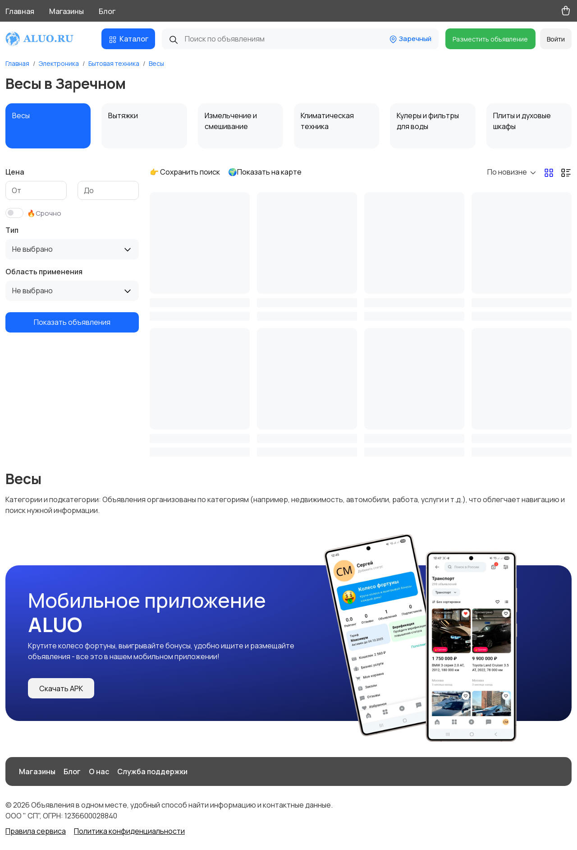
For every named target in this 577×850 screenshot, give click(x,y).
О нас (99, 771)
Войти (556, 39)
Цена (14, 172)
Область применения (43, 272)
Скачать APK (61, 688)
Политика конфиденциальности (129, 831)
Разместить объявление (490, 39)
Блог (107, 11)
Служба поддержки (152, 771)
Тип (11, 230)
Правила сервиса (35, 831)
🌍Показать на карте (265, 172)
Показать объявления (72, 322)
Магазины (66, 11)
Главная (19, 11)
